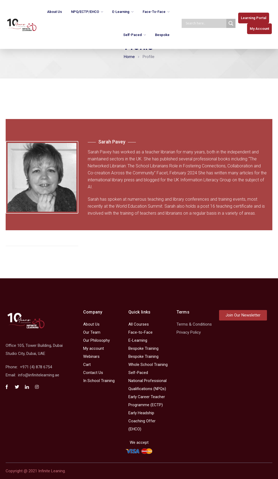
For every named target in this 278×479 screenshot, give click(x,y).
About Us (54, 12)
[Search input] (205, 23)
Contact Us (93, 372)
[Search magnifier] (230, 23)
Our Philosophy (96, 340)
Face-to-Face (154, 12)
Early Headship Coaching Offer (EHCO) (142, 420)
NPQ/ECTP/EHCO (85, 12)
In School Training (99, 380)
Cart (87, 364)
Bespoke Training (143, 348)
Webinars (91, 356)
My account (93, 348)
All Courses (138, 324)
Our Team (91, 332)
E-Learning (120, 12)
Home (129, 56)
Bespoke (162, 35)
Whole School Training (148, 364)
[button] (253, 18)
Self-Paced (132, 35)
